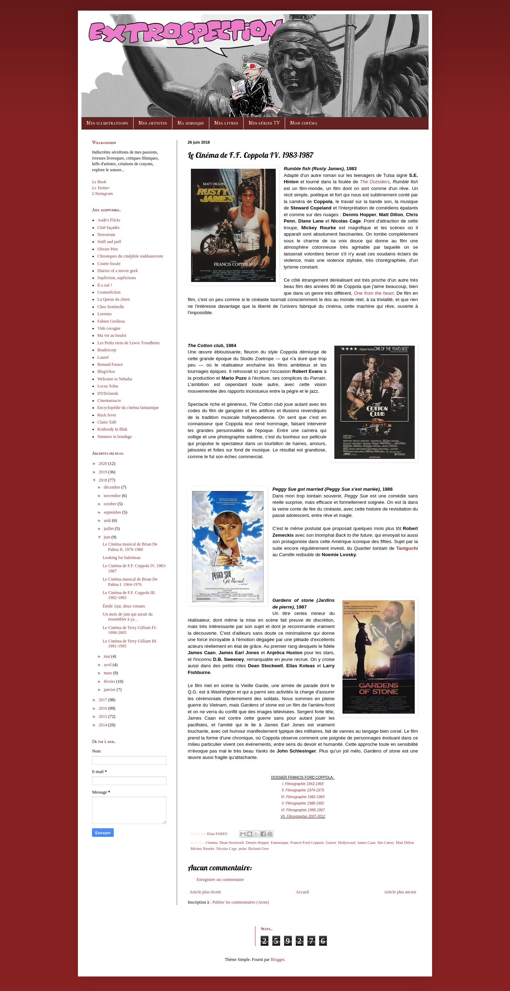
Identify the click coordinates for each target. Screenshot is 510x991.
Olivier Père (107, 249)
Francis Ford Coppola (307, 842)
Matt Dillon (405, 842)
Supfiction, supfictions (116, 277)
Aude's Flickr (108, 220)
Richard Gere (258, 848)
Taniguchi (407, 548)
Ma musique (190, 123)
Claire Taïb (106, 422)
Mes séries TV (264, 123)
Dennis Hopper (257, 842)
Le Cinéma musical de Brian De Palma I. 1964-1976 (130, 582)
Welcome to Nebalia (114, 378)
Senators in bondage (114, 436)
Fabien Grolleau (111, 321)
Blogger (277, 959)
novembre (113, 495)
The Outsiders (375, 181)
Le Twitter (100, 187)
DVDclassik (107, 393)
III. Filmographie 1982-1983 (302, 797)
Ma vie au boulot (111, 335)
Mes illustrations (107, 123)
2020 (103, 463)
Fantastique (280, 842)
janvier (110, 689)
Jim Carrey (385, 842)
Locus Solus (107, 386)
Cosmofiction (108, 292)
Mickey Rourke (202, 848)
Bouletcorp (106, 349)
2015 (103, 716)
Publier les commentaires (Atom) (240, 902)
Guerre (330, 842)
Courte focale (108, 263)
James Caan (366, 842)
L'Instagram (102, 193)
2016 (103, 708)
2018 (103, 480)
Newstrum (106, 234)
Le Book (99, 181)
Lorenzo (104, 313)
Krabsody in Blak (112, 429)
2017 (103, 699)
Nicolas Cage (226, 848)
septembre (113, 512)
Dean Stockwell (232, 842)
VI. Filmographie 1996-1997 (302, 810)
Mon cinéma (303, 123)
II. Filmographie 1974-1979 (303, 790)
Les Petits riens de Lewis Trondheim (128, 342)
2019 (103, 471)
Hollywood (347, 842)
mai (107, 656)
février (110, 681)
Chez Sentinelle (110, 306)
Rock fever (106, 415)
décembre (112, 487)
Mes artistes (152, 123)
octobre (111, 503)
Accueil (302, 891)
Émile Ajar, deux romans (124, 606)
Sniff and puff (109, 241)
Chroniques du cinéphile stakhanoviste (130, 256)
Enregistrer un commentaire (220, 879)
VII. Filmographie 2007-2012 (302, 816)
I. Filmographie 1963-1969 (303, 784)
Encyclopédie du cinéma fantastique (128, 407)
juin (108, 537)
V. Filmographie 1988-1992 (303, 803)
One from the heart (374, 293)
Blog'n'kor (106, 371)
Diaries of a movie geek (117, 270)
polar (242, 848)
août (108, 520)
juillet (109, 528)
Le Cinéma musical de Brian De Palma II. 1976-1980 (130, 547)
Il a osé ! (104, 285)
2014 (103, 724)
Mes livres (226, 123)
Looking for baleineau (122, 557)
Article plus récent (205, 891)
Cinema (212, 842)
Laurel (102, 357)
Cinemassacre (109, 400)
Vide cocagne (108, 328)
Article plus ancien (400, 891)
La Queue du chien (113, 299)
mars (108, 672)
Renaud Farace (110, 364)
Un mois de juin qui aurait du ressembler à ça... (128, 617)
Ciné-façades (108, 227)
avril (108, 664)
